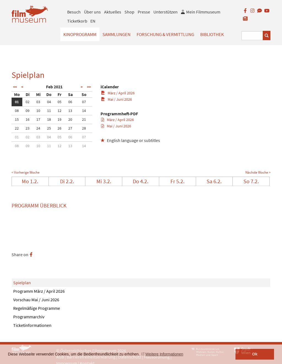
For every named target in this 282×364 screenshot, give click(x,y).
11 (49, 110)
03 (38, 101)
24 (38, 128)
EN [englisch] (92, 21)
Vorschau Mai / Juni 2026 (36, 299)
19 (59, 119)
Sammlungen (116, 34)
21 (84, 119)
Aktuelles (112, 12)
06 (70, 101)
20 (70, 119)
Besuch (74, 12)
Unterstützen (165, 12)
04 (49, 101)
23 (27, 128)
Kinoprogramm (79, 34)
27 (70, 128)
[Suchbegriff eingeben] (252, 35)
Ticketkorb (77, 21)
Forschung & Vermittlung (165, 34)
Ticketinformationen (32, 325)
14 (84, 110)
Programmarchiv (28, 316)
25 (49, 128)
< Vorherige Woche (25, 172)
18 (49, 119)
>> (89, 86)
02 (27, 101)
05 (59, 101)
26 (59, 128)
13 (70, 110)
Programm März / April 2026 (39, 291)
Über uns (92, 12)
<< (15, 86)
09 (27, 110)
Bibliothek (212, 34)
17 (38, 119)
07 (84, 101)
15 (17, 119)
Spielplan (22, 282)
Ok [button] (254, 354)
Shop (129, 12)
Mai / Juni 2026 (116, 99)
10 (38, 110)
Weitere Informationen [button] (164, 354)
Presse (144, 12)
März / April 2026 (117, 93)
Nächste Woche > (257, 172)
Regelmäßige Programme (36, 308)
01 (17, 101)
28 (84, 128)
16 (27, 119)
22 (17, 128)
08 (17, 110)
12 (59, 110)
